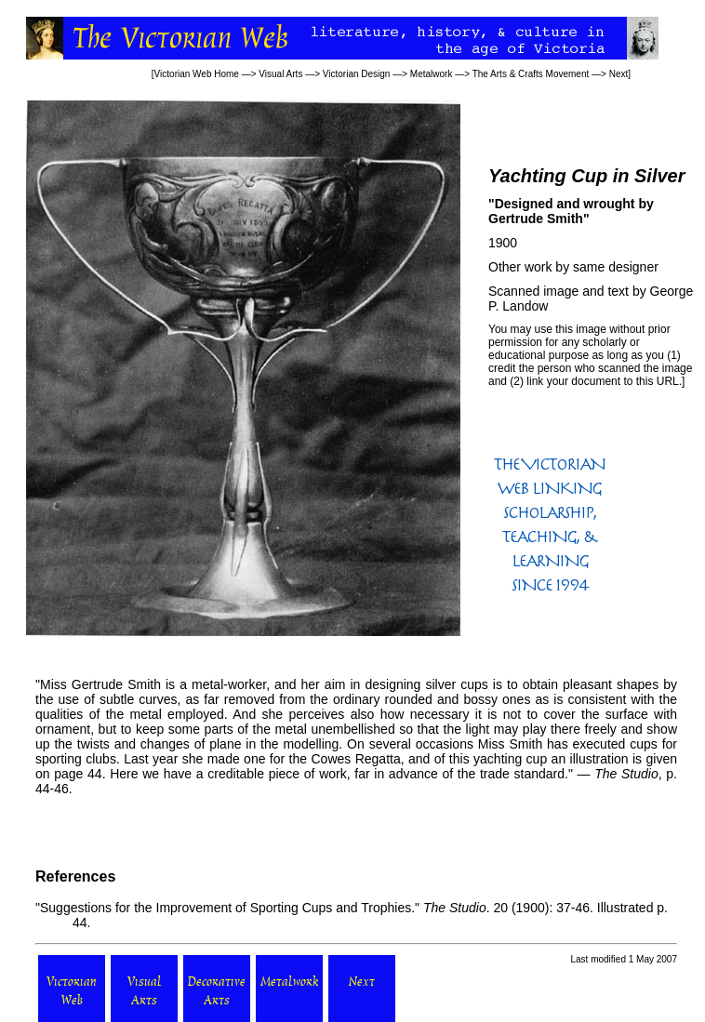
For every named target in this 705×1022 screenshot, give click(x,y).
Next (619, 74)
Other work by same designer (573, 266)
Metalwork (431, 74)
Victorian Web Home (196, 74)
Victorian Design (357, 74)
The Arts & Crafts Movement (531, 74)
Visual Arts (280, 74)
